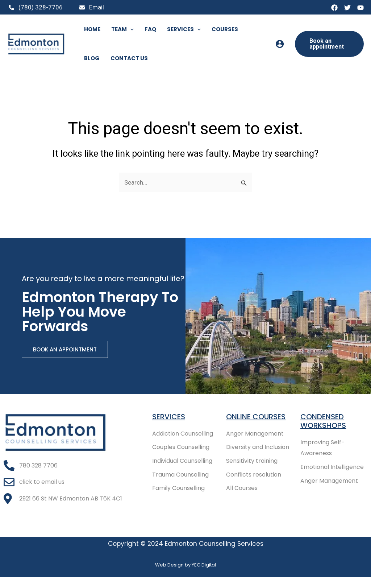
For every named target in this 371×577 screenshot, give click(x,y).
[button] (329, 44)
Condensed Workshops (323, 421)
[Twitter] (347, 7)
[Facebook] (334, 7)
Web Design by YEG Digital (185, 564)
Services (168, 417)
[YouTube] (360, 7)
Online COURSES (255, 417)
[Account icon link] (279, 44)
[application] (130, 29)
